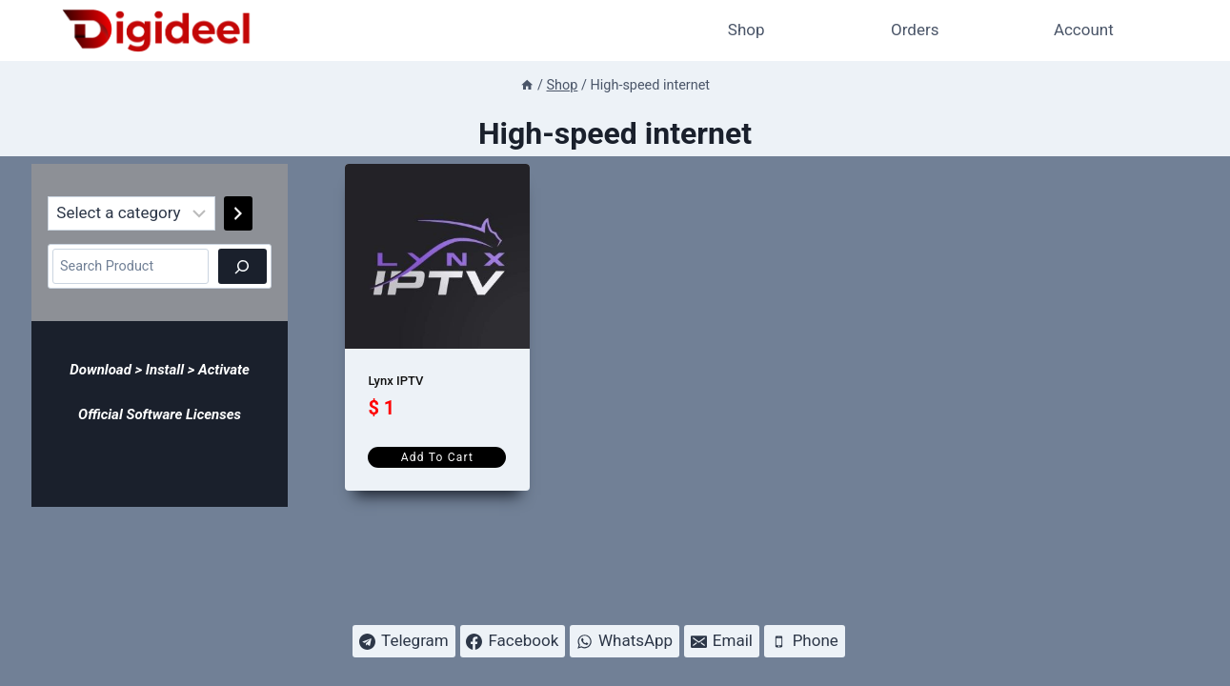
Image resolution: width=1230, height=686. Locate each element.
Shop (746, 29)
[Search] (242, 266)
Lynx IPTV (395, 380)
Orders (914, 29)
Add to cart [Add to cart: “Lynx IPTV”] (437, 457)
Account (1084, 29)
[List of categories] (132, 213)
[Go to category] (238, 213)
